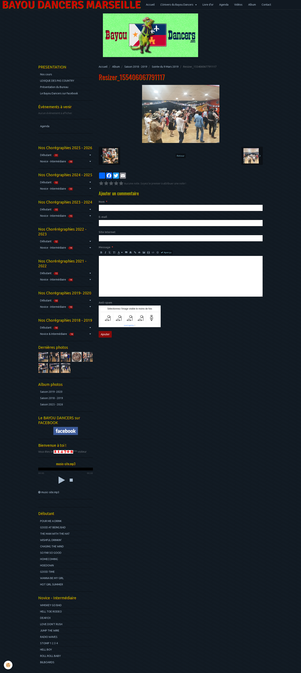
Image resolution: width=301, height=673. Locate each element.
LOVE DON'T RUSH (51, 624)
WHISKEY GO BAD (51, 605)
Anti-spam (105, 302)
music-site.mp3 (50, 492)
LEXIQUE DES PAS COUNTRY (57, 80)
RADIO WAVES (48, 636)
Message (104, 247)
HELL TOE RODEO (51, 611)
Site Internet (107, 232)
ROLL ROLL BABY (50, 655)
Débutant (49, 155)
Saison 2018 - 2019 (135, 66)
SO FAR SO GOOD (50, 552)
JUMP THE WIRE (49, 630)
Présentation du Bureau (54, 87)
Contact (266, 4)
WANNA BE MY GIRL (52, 578)
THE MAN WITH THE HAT (55, 533)
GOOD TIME (47, 571)
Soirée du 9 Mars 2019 (165, 66)
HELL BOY (46, 649)
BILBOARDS (47, 662)
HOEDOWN (47, 565)
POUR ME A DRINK (51, 521)
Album (252, 4)
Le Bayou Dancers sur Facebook (59, 93)
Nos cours (46, 74)
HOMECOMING (49, 559)
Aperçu (166, 252)
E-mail (103, 216)
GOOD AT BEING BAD (53, 527)
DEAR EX (45, 617)
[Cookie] (8, 665)
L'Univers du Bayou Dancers (177, 4)
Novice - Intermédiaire (56, 161)
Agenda (223, 4)
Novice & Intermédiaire (57, 334)
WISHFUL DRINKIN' (51, 540)
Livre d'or (208, 4)
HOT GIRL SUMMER (51, 584)
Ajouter (105, 334)
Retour (180, 155)
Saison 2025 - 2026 (51, 404)
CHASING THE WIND (52, 546)
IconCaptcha (129, 325)
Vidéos (238, 4)
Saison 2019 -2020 (51, 391)
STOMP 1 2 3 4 (49, 643)
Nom (102, 201)
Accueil (150, 4)
